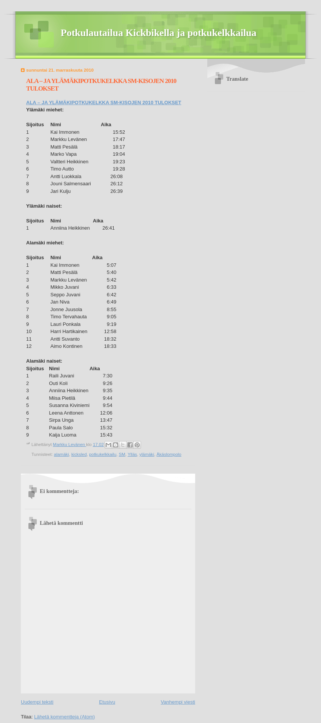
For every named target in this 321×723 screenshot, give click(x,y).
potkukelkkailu (102, 454)
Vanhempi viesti (178, 702)
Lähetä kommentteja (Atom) (64, 717)
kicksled (79, 454)
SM (122, 454)
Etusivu (107, 702)
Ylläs (132, 454)
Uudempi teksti (37, 702)
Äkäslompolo (169, 454)
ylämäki (146, 454)
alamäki (61, 454)
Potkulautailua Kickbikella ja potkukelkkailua (159, 32)
